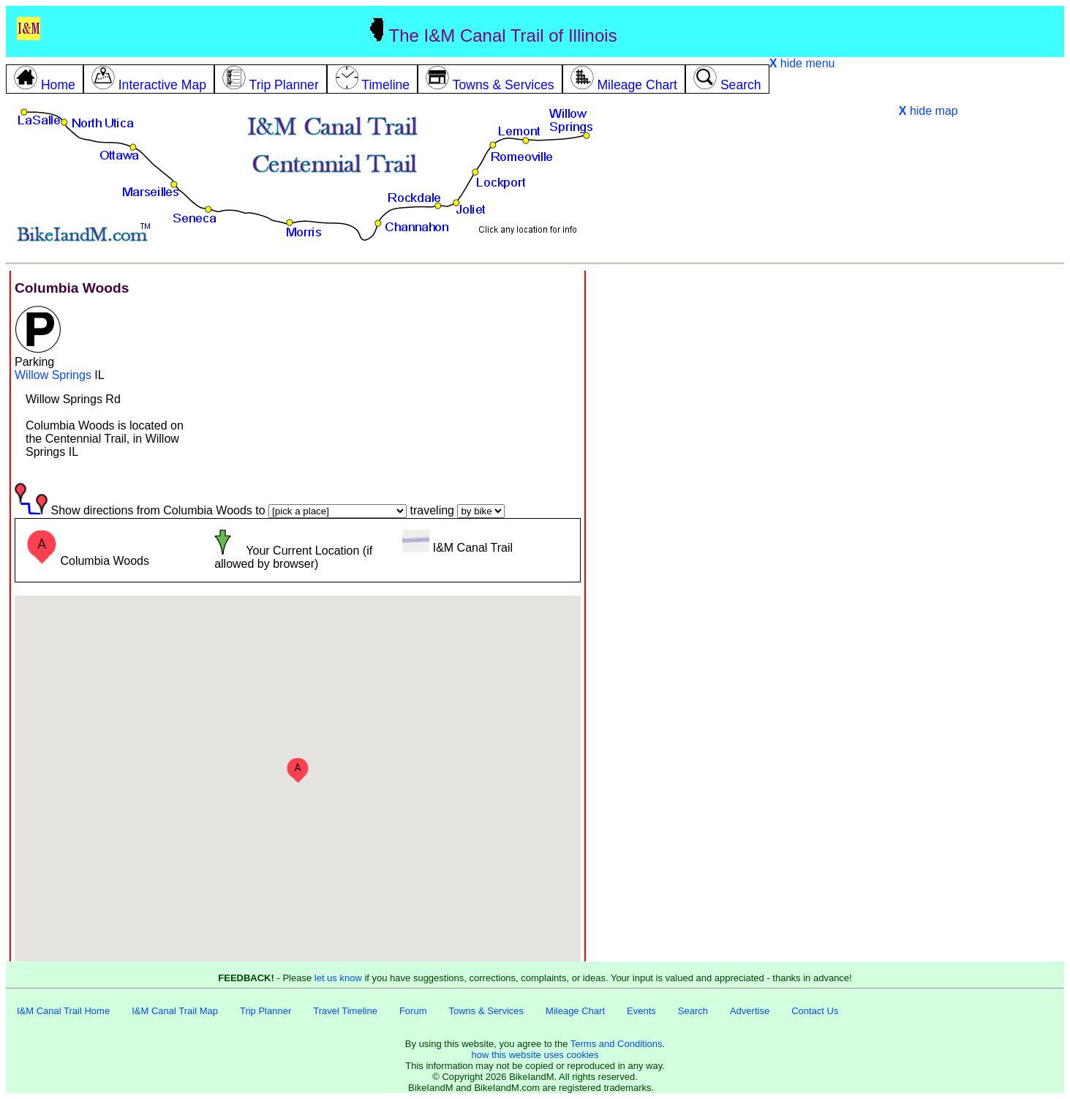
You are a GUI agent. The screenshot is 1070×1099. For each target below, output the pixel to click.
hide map (928, 111)
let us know (338, 977)
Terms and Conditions (616, 1043)
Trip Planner (265, 1010)
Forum (413, 1010)
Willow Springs (53, 375)
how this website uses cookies (534, 1054)
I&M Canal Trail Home (63, 1010)
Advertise (749, 1010)
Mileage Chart (575, 1010)
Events (641, 1010)
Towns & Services (486, 1010)
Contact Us (814, 1010)
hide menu (802, 63)
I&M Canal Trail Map (175, 1010)
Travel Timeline (345, 1010)
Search (693, 1010)
